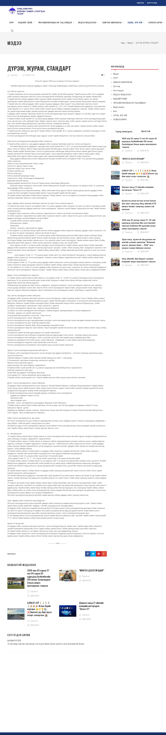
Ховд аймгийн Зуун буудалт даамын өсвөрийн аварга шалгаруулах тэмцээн (139, 248)
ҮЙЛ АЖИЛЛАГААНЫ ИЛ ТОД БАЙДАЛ (129, 90)
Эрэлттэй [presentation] (145, 119)
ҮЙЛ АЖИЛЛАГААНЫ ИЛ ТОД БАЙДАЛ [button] (55, 22)
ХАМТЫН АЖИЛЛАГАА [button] (112, 22)
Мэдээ (116, 61)
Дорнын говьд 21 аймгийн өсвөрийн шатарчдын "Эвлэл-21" (91, 593)
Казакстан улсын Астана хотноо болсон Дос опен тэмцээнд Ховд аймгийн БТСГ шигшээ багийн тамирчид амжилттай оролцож (139, 192)
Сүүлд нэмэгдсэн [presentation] (124, 119)
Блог (115, 99)
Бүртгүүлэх (152, 3)
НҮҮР (115, 66)
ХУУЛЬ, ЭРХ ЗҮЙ (120, 103)
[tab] (124, 119)
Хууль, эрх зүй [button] (135, 22)
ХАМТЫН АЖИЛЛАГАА (122, 70)
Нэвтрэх (140, 3)
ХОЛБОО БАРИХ (119, 107)
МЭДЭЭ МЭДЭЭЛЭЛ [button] (87, 22)
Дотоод (116, 74)
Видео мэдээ (118, 95)
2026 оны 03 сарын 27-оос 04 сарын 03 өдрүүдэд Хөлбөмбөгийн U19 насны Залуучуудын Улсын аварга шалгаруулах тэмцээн (38, 566)
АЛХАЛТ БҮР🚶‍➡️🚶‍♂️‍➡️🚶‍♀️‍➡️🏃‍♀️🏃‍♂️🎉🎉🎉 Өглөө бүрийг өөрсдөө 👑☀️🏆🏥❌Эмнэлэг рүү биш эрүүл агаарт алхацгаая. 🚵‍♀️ (39, 596)
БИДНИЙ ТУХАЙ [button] (25, 22)
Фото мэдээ (118, 78)
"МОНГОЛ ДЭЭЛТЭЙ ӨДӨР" (91, 558)
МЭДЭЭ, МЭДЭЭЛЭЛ (122, 82)
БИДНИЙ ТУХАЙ (120, 86)
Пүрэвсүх (14, 63)
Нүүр (11, 22)
